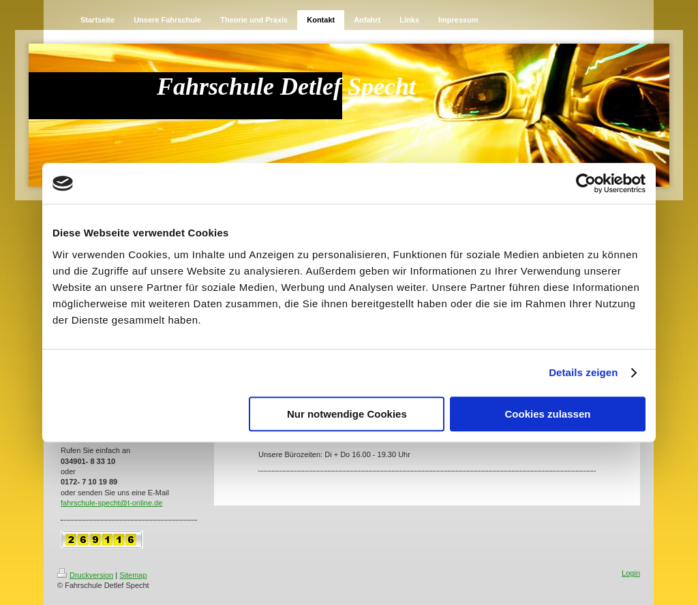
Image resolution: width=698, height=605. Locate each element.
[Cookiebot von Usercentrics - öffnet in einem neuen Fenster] (586, 183)
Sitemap (133, 575)
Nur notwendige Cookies (347, 414)
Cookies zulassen (548, 414)
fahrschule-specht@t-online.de (111, 503)
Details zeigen (583, 372)
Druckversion (85, 575)
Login (631, 573)
